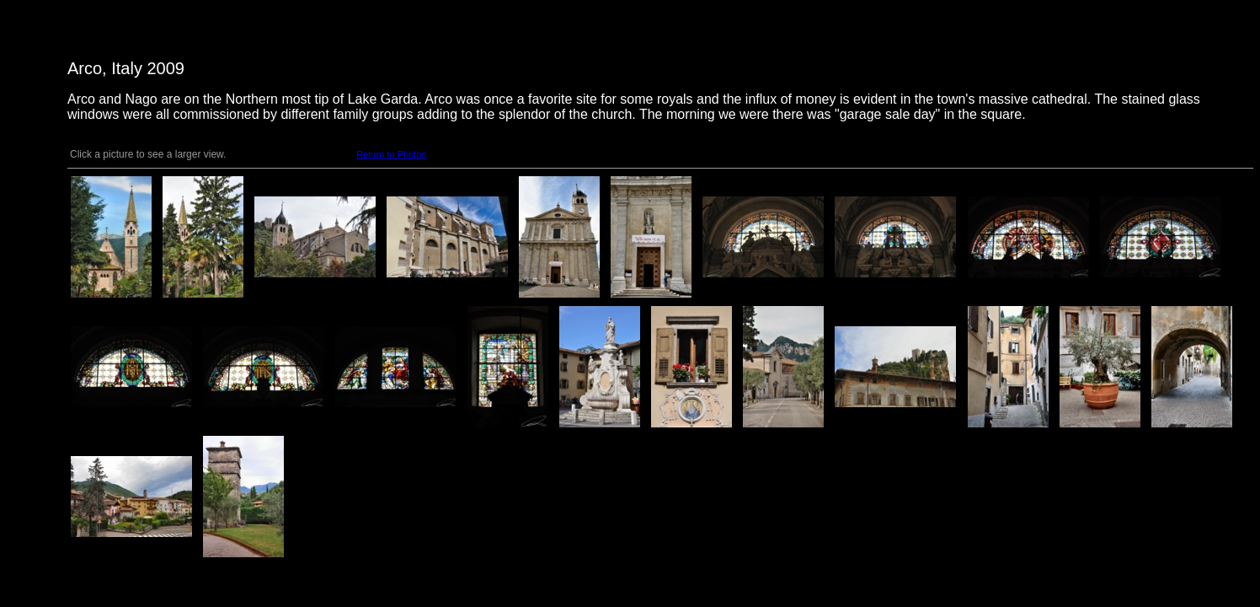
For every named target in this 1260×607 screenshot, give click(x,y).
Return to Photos (391, 154)
